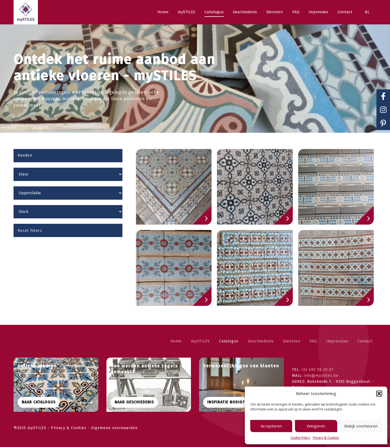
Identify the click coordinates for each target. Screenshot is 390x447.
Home (176, 341)
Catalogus (229, 341)
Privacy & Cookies (326, 438)
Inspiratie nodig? (226, 402)
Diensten (291, 341)
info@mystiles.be (321, 375)
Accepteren (271, 426)
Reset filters (30, 230)
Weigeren (316, 426)
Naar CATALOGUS (39, 402)
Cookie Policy (300, 438)
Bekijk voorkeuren (361, 426)
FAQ (313, 341)
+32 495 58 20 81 (317, 369)
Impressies (337, 341)
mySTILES (200, 341)
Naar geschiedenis (134, 402)
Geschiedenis (261, 341)
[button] (379, 393)
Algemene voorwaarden (114, 428)
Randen (25, 155)
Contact (365, 341)
